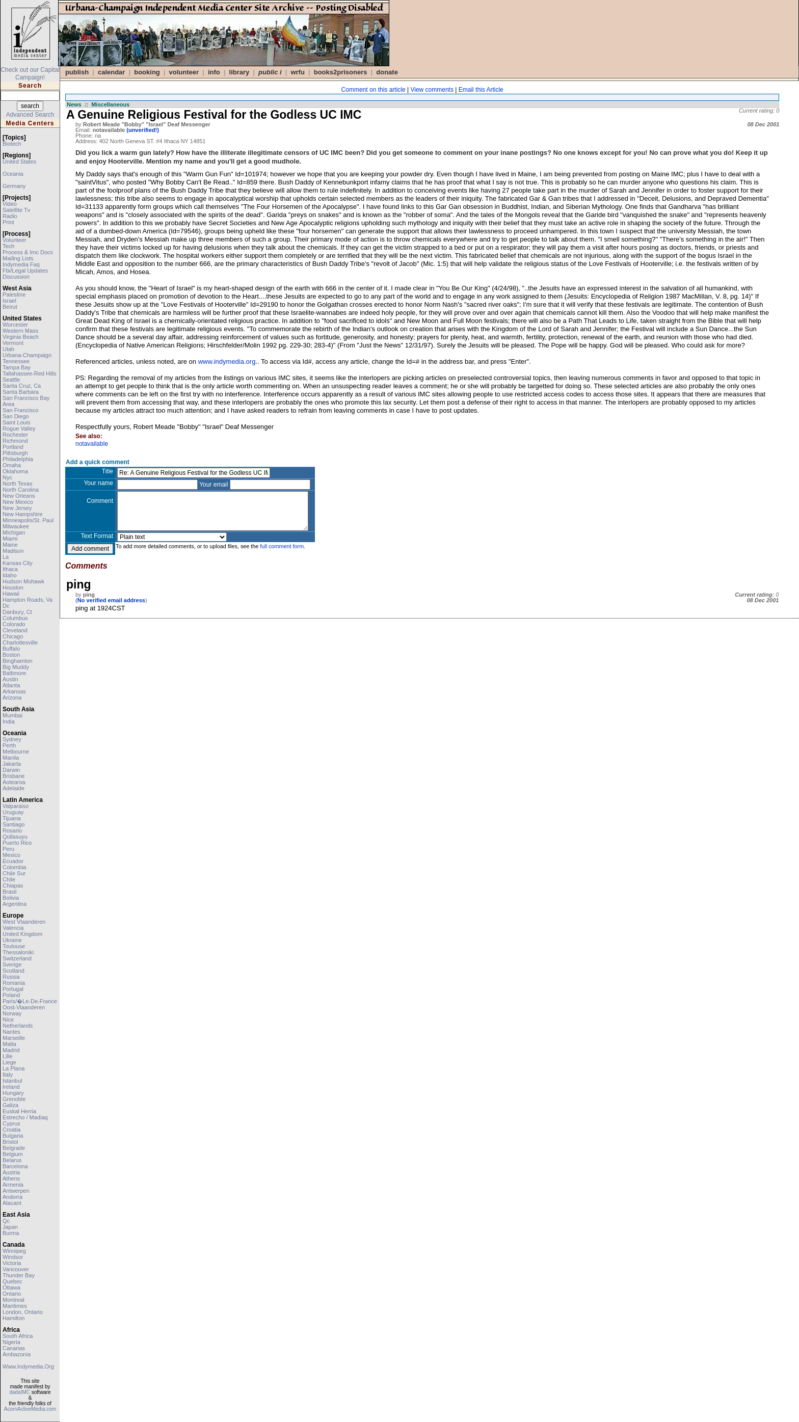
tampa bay (17, 367)
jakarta (12, 764)
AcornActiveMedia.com (30, 1409)
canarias (14, 1348)
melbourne (16, 751)
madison (13, 551)
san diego (16, 416)
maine (10, 545)
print (8, 222)
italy (8, 1074)
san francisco (20, 410)
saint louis (16, 422)
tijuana (12, 818)
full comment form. (282, 546)
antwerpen (16, 1191)
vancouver (16, 1269)
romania (14, 983)
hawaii (11, 594)
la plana (13, 1068)
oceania (13, 174)
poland (11, 995)
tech (8, 246)
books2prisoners (340, 72)
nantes (11, 1032)
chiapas (13, 885)
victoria (12, 1263)
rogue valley (19, 428)
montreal (13, 1300)
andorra (12, 1197)
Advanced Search (30, 114)
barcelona (15, 1166)
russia (11, 977)
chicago (13, 636)
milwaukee (16, 526)
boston (11, 655)
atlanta (11, 685)
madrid (11, 1050)
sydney (12, 739)
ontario (12, 1294)
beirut (10, 307)
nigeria (11, 1342)
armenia (13, 1185)
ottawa (11, 1287)
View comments (431, 89)
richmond (15, 441)
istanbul (12, 1081)
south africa (18, 1336)
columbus (15, 618)
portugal (13, 989)
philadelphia (18, 459)
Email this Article (481, 89)
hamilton (13, 1318)
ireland (11, 1087)
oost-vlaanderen (24, 1007)
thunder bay (19, 1275)
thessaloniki (18, 952)
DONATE (387, 72)
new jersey (17, 508)
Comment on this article (373, 89)
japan (10, 1227)
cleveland (15, 630)
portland (13, 447)
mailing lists (18, 258)
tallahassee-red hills (30, 373)
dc (6, 606)
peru (8, 849)
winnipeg (14, 1251)
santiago (13, 824)
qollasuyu (15, 837)
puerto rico (17, 843)
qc (6, 1221)
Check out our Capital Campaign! (30, 73)
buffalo (11, 649)
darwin (11, 770)
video (10, 204)
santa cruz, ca (22, 386)
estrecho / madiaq (25, 1117)
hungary (13, 1093)
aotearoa (14, 782)
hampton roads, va (27, 600)
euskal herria (19, 1111)
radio (10, 216)
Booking (147, 72)
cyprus (11, 1123)
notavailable (91, 443)
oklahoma (15, 471)
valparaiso (16, 806)
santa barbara (21, 392)
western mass (20, 331)
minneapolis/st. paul (28, 520)
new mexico (18, 502)
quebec (12, 1281)
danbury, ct (17, 612)
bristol (10, 1142)
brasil (10, 892)
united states (19, 161)
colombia (14, 867)
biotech (12, 144)
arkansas (14, 691)
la (6, 557)
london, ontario (23, 1312)
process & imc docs (28, 252)
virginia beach (21, 337)
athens (11, 1178)
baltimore (14, 673)
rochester (15, 435)
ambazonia (17, 1354)
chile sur (14, 873)
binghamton (18, 661)
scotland (13, 971)
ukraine (12, 940)
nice (8, 1019)
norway (12, 1013)
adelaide (13, 788)
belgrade (14, 1148)
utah (8, 349)
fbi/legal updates (25, 270)
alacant (12, 1203)
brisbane (13, 776)
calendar (111, 72)
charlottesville (20, 642)
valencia (13, 928)
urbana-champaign (27, 355)
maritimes (15, 1306)
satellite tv (16, 210)
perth (9, 745)
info (214, 72)
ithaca (10, 569)
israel (9, 301)
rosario (12, 830)
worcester (15, 324)
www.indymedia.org (28, 1366)
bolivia (11, 898)
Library (239, 72)
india (9, 721)
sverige (12, 964)
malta (9, 1044)
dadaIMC (19, 1392)
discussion (16, 277)
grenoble (14, 1099)
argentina (14, 904)
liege (9, 1062)
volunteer (14, 240)
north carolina (21, 490)
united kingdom (22, 934)
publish (77, 72)
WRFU (297, 72)
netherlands (18, 1026)
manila (11, 758)
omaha (12, 465)
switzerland (17, 958)
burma (11, 1233)
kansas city (18, 563)
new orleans (19, 496)
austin (10, 679)
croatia (11, 1129)
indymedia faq (21, 264)
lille (8, 1056)
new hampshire (22, 514)
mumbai (12, 715)
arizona (12, 697)
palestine (14, 294)
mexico (11, 855)
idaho (10, 575)
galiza (10, 1105)
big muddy (16, 667)
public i (270, 72)
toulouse (14, 946)
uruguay (13, 812)
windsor (13, 1257)
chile (9, 879)
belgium (13, 1154)
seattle (11, 380)
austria (11, 1172)
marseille (14, 1038)
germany (14, 186)
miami (10, 538)
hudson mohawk (23, 581)
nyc (7, 477)
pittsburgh (15, 453)
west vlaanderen (24, 922)
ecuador (13, 861)
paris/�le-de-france (30, 1001)
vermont (13, 343)
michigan (14, 532)
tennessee (16, 361)
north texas (18, 483)
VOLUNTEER (184, 72)
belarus (12, 1160)
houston (13, 587)
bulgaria (13, 1136)
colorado (14, 624)
